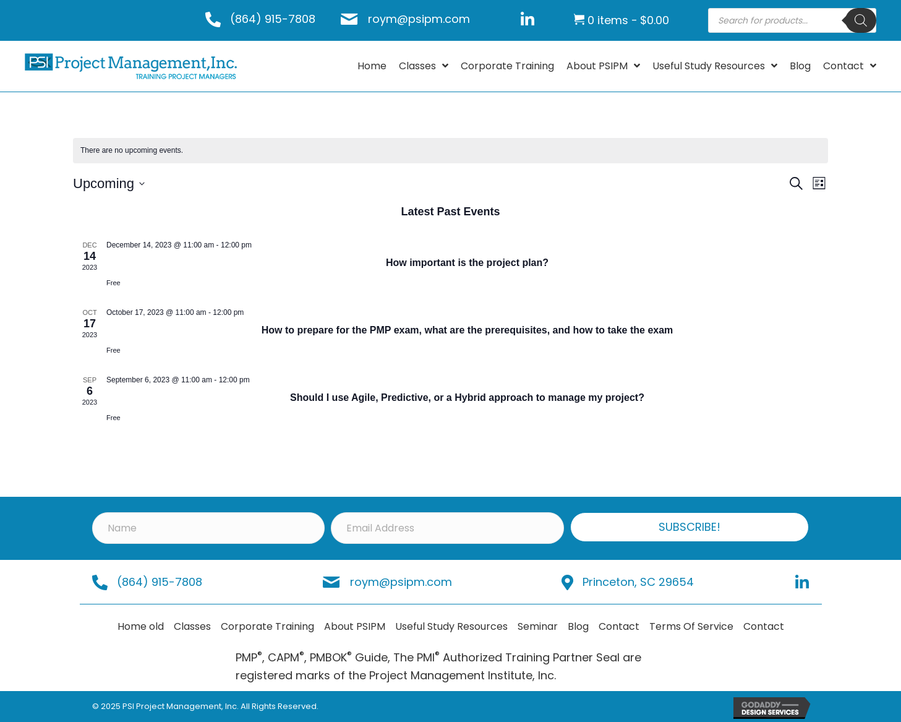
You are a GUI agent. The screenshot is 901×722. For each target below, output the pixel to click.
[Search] (860, 20)
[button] (689, 527)
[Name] (208, 528)
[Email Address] (447, 528)
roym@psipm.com (419, 19)
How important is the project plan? (467, 262)
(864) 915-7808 (272, 19)
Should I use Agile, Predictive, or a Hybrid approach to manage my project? (467, 397)
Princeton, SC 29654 (638, 582)
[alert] (450, 150)
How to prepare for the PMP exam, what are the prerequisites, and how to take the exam (467, 330)
